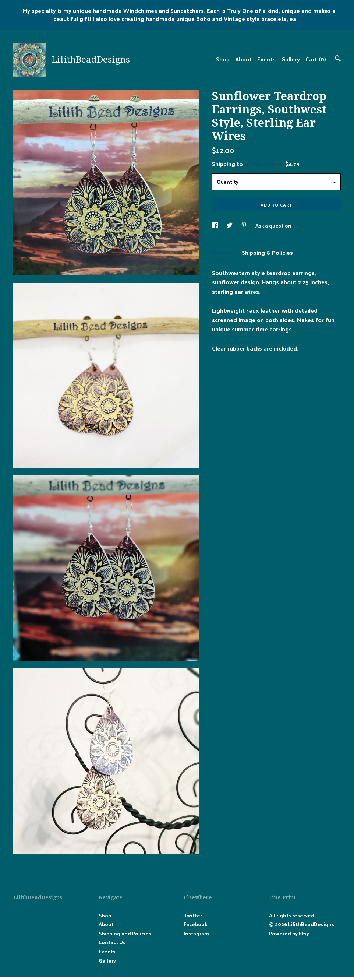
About (243, 59)
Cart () (315, 59)
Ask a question (273, 225)
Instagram (196, 933)
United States (263, 163)
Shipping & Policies (267, 252)
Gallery (290, 59)
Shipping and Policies (125, 933)
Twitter (193, 915)
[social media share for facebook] (215, 225)
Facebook (195, 924)
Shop (223, 59)
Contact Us (112, 942)
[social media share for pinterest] (244, 225)
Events (266, 59)
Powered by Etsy (289, 933)
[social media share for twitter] (230, 225)
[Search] (338, 59)
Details (223, 252)
